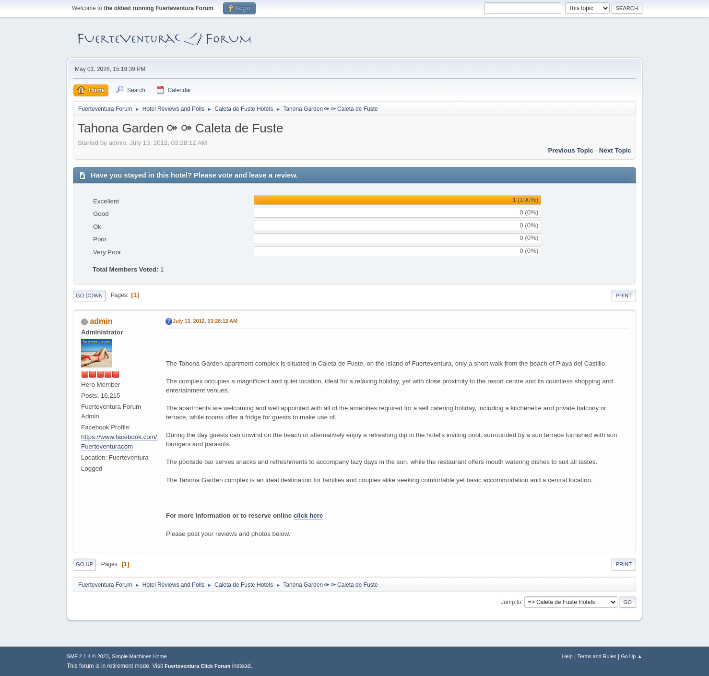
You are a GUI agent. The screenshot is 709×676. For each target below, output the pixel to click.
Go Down (89, 295)
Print (623, 295)
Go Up (84, 564)
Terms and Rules (597, 656)
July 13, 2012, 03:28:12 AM (205, 321)
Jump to (511, 601)
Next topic (615, 150)
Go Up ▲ (631, 656)
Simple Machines (131, 656)
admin (101, 321)
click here (308, 515)
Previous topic (570, 150)
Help (567, 656)
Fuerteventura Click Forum (197, 666)
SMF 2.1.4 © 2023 (88, 656)
